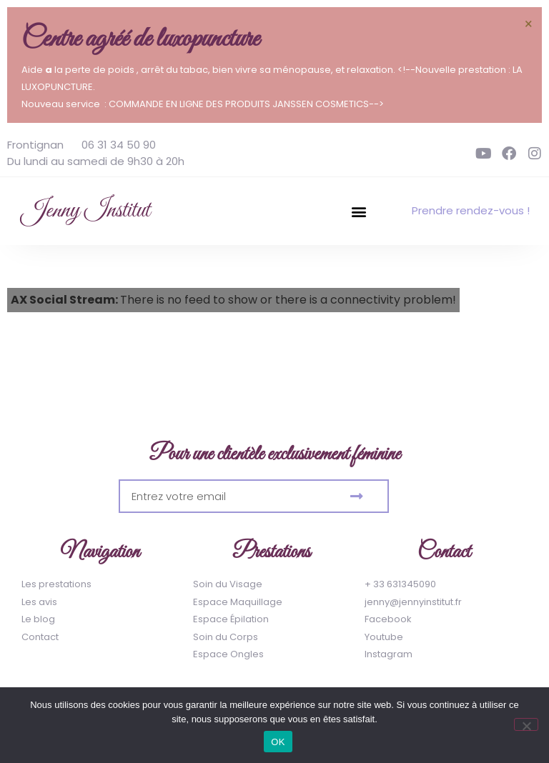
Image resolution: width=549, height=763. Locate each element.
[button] (359, 211)
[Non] (526, 724)
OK (278, 742)
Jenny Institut (85, 210)
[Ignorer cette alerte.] (529, 23)
